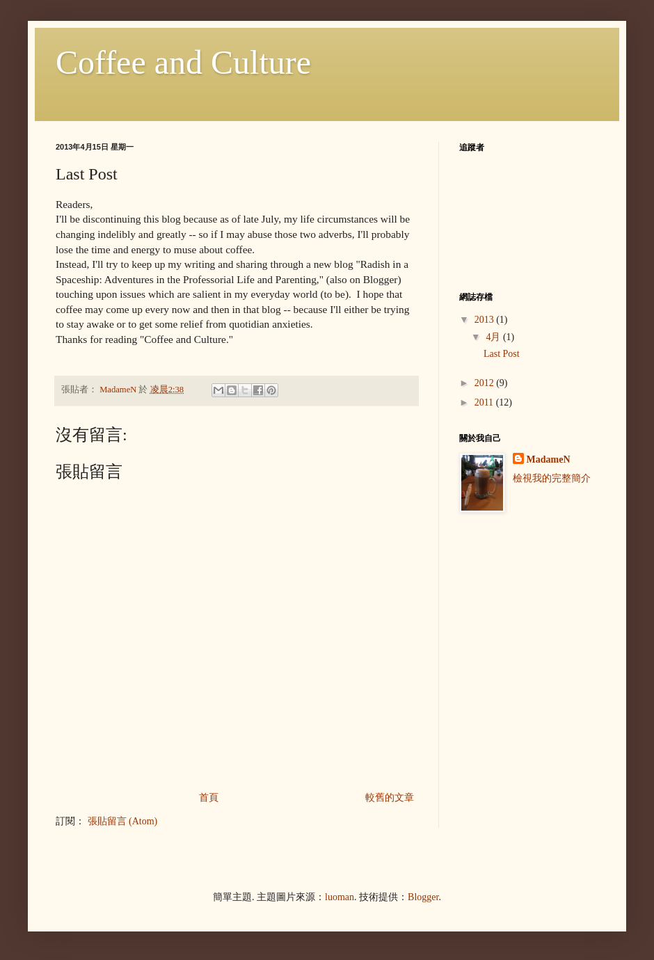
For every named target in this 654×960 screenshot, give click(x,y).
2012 (485, 383)
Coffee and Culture (183, 62)
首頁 (208, 797)
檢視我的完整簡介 (552, 478)
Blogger (423, 897)
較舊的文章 (389, 797)
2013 (485, 319)
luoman (339, 897)
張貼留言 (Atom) (123, 821)
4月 (494, 337)
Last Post (502, 354)
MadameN (549, 459)
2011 (485, 402)
